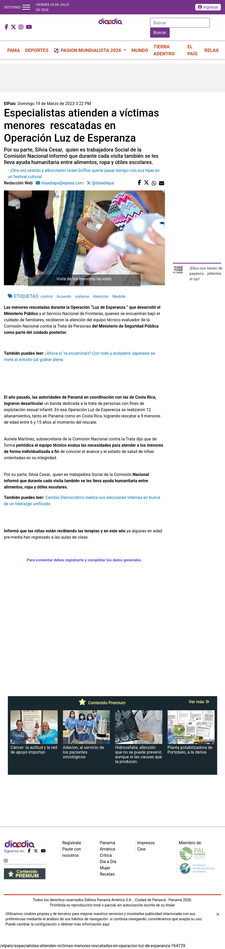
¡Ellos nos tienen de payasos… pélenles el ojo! (206, 273)
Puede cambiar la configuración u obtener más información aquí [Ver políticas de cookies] (57, 924)
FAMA (13, 50)
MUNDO (139, 50)
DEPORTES (36, 50)
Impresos (146, 842)
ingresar (208, 7)
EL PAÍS (192, 50)
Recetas (107, 874)
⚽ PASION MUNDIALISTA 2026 (88, 50)
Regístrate (71, 842)
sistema (82, 296)
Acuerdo (64, 296)
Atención (100, 296)
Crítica (106, 855)
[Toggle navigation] (26, 7)
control (46, 296)
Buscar (160, 32)
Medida (118, 296)
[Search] (180, 23)
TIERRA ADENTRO (164, 50)
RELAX (211, 50)
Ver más (199, 701)
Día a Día (108, 861)
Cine (141, 849)
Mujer (105, 867)
